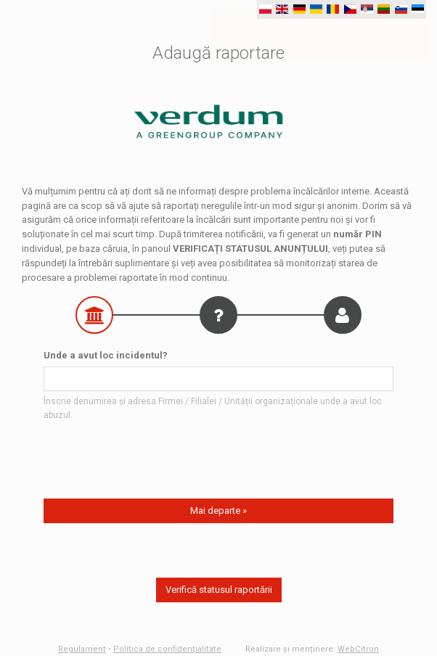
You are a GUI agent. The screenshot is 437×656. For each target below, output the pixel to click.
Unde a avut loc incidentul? (106, 355)
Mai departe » (218, 510)
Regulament (82, 649)
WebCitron (358, 649)
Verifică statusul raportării (219, 589)
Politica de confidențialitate (167, 649)
